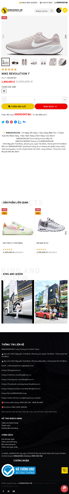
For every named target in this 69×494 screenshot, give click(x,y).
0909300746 (62, 2)
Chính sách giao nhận (9, 447)
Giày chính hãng (51, 411)
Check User (46, 2)
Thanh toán (5, 425)
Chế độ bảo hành (8, 439)
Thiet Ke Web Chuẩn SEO (43, 483)
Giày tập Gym (17, 411)
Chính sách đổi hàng (9, 442)
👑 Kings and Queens (28, 2)
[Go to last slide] (2, 62)
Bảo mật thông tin (8, 444)
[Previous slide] (2, 36)
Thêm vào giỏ (17, 106)
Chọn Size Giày (8, 87)
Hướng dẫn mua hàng (9, 428)
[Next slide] (66, 36)
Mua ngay (50, 106)
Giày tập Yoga (27, 411)
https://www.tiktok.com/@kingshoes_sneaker (21, 398)
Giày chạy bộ (6, 411)
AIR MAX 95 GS (42, 243)
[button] (5, 62)
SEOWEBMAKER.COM (9, 486)
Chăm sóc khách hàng (9, 423)
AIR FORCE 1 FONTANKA (13, 243)
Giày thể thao (39, 411)
